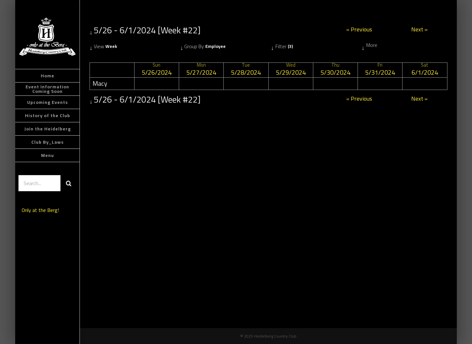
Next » (419, 30)
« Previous (359, 30)
